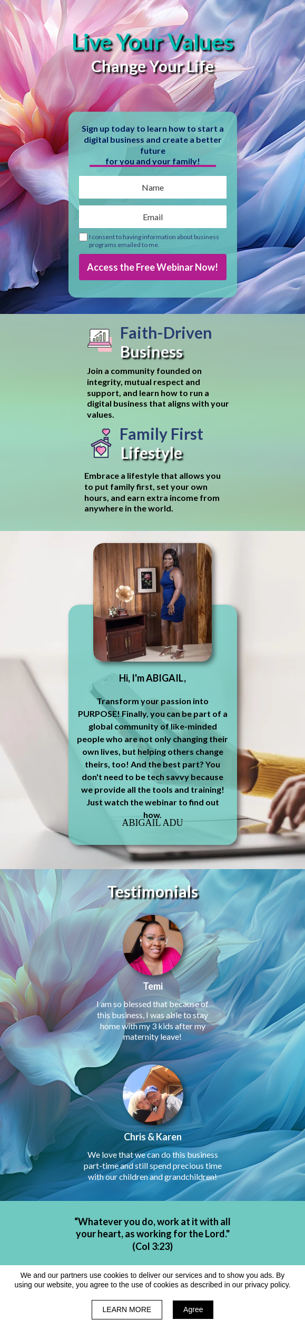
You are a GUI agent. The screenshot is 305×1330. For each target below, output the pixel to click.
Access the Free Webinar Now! (153, 267)
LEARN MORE (127, 1309)
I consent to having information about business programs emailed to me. (154, 241)
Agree (193, 1309)
